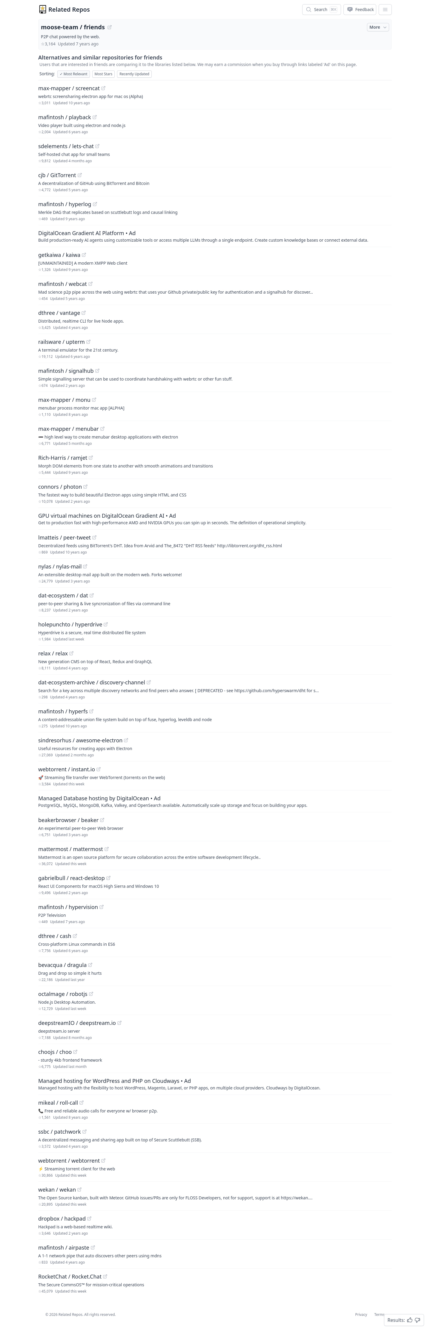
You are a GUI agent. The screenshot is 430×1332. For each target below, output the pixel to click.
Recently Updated (134, 73)
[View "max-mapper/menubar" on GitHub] (102, 428)
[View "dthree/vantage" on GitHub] (83, 312)
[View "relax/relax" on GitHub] (71, 653)
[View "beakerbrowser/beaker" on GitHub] (102, 820)
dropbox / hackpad (62, 1218)
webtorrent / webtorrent (69, 1160)
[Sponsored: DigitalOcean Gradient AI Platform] (215, 236)
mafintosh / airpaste (63, 1247)
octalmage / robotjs (62, 993)
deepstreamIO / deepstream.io (77, 1022)
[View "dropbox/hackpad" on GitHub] (89, 1218)
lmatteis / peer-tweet (64, 537)
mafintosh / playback (64, 117)
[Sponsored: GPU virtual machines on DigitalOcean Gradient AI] (215, 518)
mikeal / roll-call (58, 1102)
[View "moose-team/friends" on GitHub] (109, 27)
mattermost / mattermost (70, 849)
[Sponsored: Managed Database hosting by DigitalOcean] (215, 801)
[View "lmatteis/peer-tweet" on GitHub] (94, 537)
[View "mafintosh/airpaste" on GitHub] (92, 1247)
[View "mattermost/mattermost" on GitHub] (106, 849)
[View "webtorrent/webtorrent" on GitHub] (103, 1160)
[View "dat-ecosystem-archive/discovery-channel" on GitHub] (148, 682)
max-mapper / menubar (68, 428)
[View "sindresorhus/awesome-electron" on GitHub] (126, 740)
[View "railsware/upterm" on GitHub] (88, 341)
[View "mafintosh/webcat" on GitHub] (90, 283)
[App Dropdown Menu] (385, 9)
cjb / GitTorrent (57, 175)
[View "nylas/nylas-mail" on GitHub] (85, 566)
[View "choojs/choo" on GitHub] (75, 1051)
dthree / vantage (59, 312)
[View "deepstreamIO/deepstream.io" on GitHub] (119, 1022)
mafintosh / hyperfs (63, 711)
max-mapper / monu (64, 399)
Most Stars (104, 73)
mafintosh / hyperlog (64, 204)
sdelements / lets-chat (66, 146)
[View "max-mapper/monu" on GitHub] (94, 399)
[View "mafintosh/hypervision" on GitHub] (101, 907)
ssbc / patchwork (59, 1131)
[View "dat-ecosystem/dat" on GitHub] (91, 595)
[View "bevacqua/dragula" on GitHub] (90, 964)
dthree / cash (54, 935)
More (378, 27)
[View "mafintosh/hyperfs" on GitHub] (91, 711)
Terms (379, 1314)
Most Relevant (73, 73)
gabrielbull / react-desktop (71, 878)
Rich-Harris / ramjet (62, 457)
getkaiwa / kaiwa (59, 254)
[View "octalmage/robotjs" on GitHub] (91, 993)
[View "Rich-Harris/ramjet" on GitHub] (90, 457)
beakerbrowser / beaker (68, 820)
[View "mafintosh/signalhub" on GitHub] (97, 370)
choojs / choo (55, 1051)
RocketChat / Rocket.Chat (70, 1276)
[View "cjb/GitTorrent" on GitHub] (79, 175)
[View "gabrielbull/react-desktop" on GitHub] (108, 878)
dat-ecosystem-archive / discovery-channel (91, 682)
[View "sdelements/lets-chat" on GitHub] (97, 146)
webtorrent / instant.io (66, 769)
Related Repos (69, 9)
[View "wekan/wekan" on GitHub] (79, 1189)
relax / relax (53, 653)
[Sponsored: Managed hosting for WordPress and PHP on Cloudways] (215, 1084)
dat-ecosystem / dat (63, 595)
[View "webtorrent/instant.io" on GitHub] (98, 769)
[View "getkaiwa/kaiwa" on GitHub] (84, 254)
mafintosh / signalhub (66, 370)
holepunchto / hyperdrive (70, 624)
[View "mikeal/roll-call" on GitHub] (81, 1102)
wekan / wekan (57, 1189)
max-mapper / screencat (69, 88)
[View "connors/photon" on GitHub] (85, 486)
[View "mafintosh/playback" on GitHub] (94, 117)
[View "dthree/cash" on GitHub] (75, 936)
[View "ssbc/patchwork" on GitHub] (84, 1131)
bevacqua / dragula (62, 964)
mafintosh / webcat (62, 283)
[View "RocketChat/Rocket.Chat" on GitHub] (105, 1276)
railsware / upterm (61, 341)
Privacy (361, 1314)
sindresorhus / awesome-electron (80, 740)
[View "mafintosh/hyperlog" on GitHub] (95, 204)
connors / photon (60, 486)
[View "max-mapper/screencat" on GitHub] (103, 88)
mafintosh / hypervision (68, 907)
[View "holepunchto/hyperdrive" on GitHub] (105, 624)
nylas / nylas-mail (60, 566)
